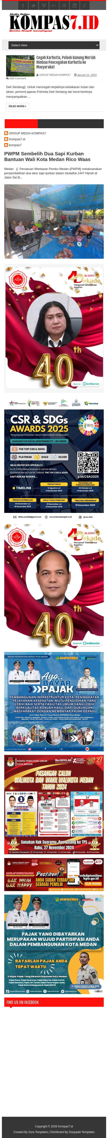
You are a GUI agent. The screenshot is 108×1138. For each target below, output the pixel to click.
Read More (17, 106)
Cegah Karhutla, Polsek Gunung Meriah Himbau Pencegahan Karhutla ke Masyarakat (65, 62)
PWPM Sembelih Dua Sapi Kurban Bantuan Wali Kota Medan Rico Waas (47, 156)
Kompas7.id (17, 139)
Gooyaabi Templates (82, 1132)
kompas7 (15, 145)
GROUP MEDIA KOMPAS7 (27, 133)
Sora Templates (38, 1132)
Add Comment (17, 78)
